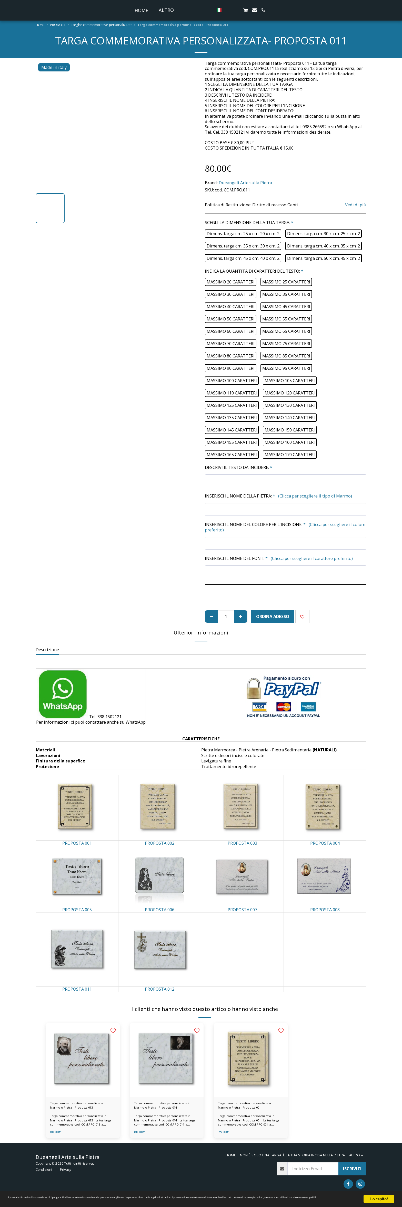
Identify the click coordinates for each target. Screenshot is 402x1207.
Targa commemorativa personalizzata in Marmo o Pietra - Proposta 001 (244, 1107)
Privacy (65, 1173)
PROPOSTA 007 (242, 910)
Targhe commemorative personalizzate (102, 24)
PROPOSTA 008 (325, 910)
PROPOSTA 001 (77, 843)
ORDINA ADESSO (272, 616)
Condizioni (44, 1173)
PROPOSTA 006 (159, 910)
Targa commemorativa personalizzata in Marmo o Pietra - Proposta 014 (160, 1107)
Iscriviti (352, 1173)
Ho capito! (379, 1194)
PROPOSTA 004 (325, 843)
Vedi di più (355, 205)
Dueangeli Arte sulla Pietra (245, 183)
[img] (83, 1060)
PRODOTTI (58, 24)
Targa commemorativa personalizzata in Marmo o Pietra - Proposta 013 (76, 1107)
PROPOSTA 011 (77, 989)
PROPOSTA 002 (159, 843)
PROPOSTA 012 (159, 989)
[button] (238, 10)
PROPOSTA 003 (242, 843)
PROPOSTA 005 (77, 910)
